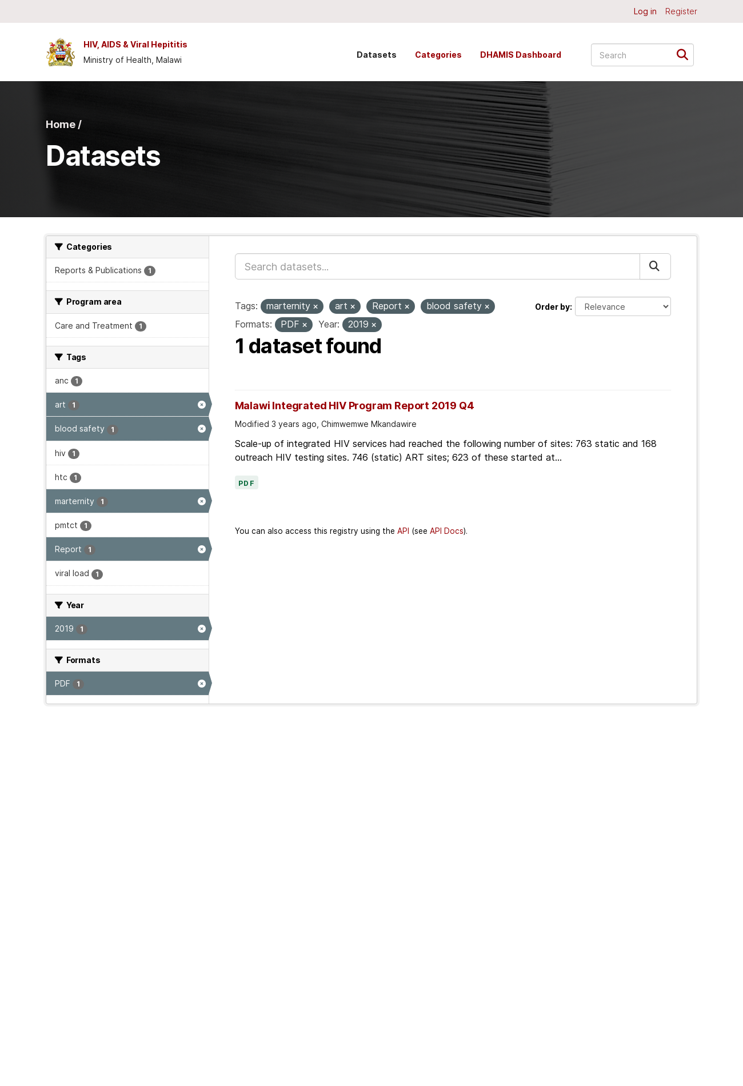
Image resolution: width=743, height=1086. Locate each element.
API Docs (447, 531)
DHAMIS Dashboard (520, 54)
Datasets (377, 54)
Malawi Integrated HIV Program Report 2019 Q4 (354, 406)
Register (681, 11)
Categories (438, 54)
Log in (645, 11)
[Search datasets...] (642, 54)
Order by (552, 307)
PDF (246, 483)
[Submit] (686, 54)
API (403, 531)
